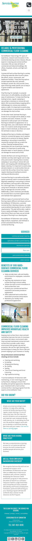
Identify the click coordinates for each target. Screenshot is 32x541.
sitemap (6, 513)
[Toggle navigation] (28, 10)
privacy (12, 513)
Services (25, 231)
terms (17, 513)
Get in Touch (16, 37)
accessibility (24, 513)
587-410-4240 (17, 525)
